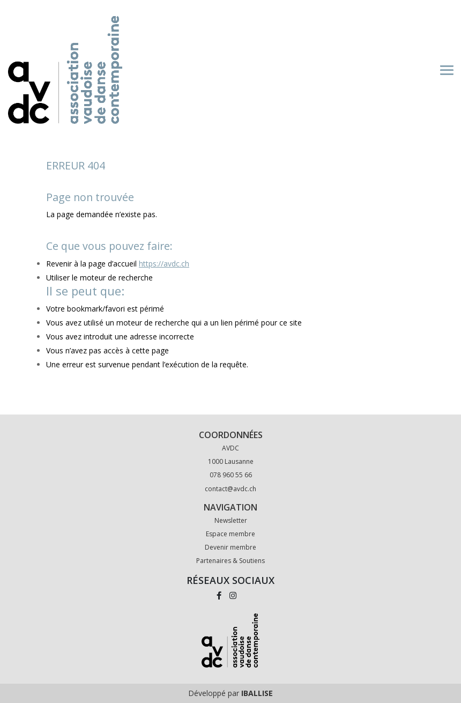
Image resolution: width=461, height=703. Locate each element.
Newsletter (230, 520)
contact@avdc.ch (230, 488)
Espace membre (230, 533)
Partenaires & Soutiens (230, 560)
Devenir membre (230, 547)
